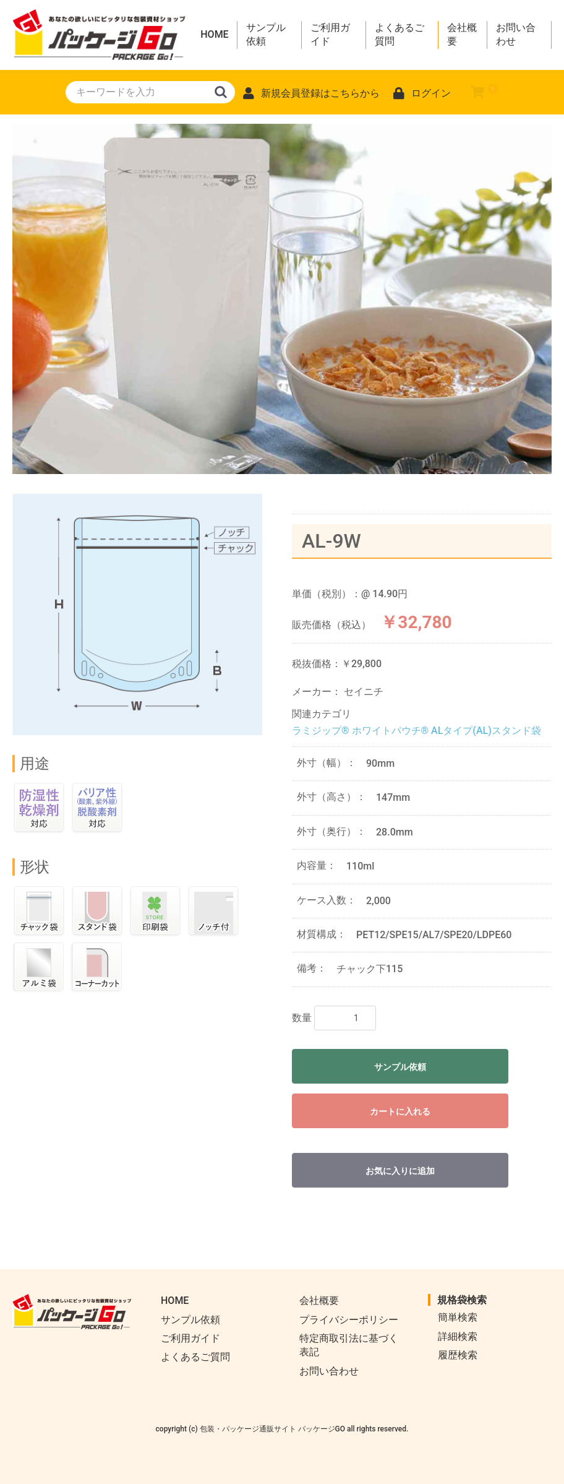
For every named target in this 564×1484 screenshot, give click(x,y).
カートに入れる (400, 1111)
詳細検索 (457, 1336)
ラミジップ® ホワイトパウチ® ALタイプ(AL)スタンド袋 (416, 730)
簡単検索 (457, 1317)
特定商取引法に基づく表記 (348, 1345)
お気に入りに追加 (400, 1171)
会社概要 (462, 34)
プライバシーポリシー (348, 1320)
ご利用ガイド (330, 34)
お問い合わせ (516, 34)
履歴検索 (457, 1355)
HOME (214, 34)
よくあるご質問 (399, 34)
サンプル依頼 (266, 34)
